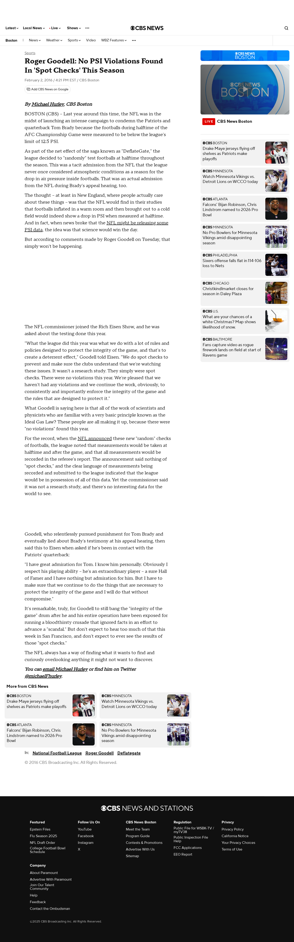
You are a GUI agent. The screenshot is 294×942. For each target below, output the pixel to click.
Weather (54, 40)
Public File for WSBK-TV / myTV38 (194, 830)
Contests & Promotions (144, 843)
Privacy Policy (233, 829)
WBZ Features (114, 40)
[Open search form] (286, 28)
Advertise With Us (140, 849)
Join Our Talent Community (42, 887)
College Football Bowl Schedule (47, 850)
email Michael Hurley (65, 669)
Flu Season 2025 (43, 836)
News (35, 40)
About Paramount (44, 873)
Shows (74, 28)
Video (91, 40)
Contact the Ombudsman (50, 909)
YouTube (85, 829)
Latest (12, 28)
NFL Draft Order (42, 843)
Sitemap (132, 856)
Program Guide (138, 836)
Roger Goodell (99, 753)
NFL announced (95, 439)
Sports (74, 40)
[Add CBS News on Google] (48, 89)
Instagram (85, 843)
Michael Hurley (47, 104)
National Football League (57, 753)
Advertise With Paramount (51, 879)
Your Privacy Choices (238, 843)
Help (33, 895)
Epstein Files (40, 829)
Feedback (38, 902)
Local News (34, 28)
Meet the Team (138, 829)
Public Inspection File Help (191, 839)
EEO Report (183, 854)
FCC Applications (188, 848)
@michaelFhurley (43, 676)
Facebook (86, 836)
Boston (11, 40)
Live (56, 28)
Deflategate (129, 753)
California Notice (235, 836)
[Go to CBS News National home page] (147, 28)
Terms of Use (232, 849)
